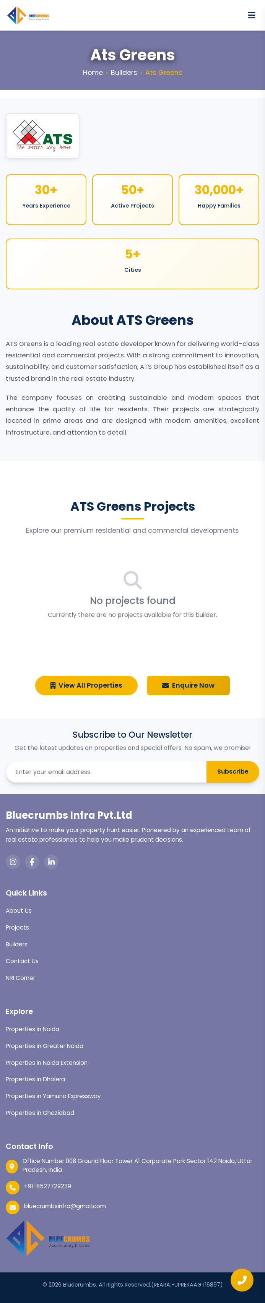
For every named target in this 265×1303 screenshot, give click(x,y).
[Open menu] (251, 15)
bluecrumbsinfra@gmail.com (65, 1206)
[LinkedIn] (51, 862)
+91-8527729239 (47, 1186)
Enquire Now (188, 685)
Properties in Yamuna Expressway (53, 1096)
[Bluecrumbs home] (28, 15)
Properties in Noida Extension (47, 1063)
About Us (19, 911)
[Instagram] (13, 862)
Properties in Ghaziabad (40, 1113)
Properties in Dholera (35, 1079)
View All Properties (86, 685)
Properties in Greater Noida (44, 1046)
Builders (124, 72)
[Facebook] (32, 862)
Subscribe (233, 771)
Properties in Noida (32, 1029)
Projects (17, 927)
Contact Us (22, 961)
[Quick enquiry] (242, 1280)
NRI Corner (20, 978)
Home (93, 72)
